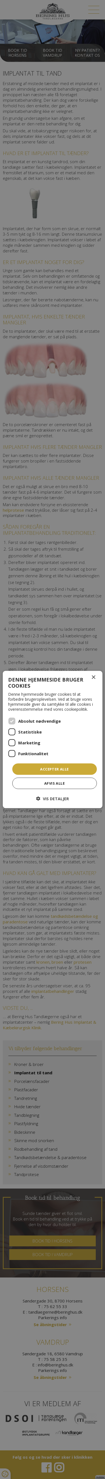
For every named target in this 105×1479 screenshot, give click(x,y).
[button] (52, 798)
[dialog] (52, 739)
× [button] (93, 677)
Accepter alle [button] (54, 768)
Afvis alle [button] (54, 783)
